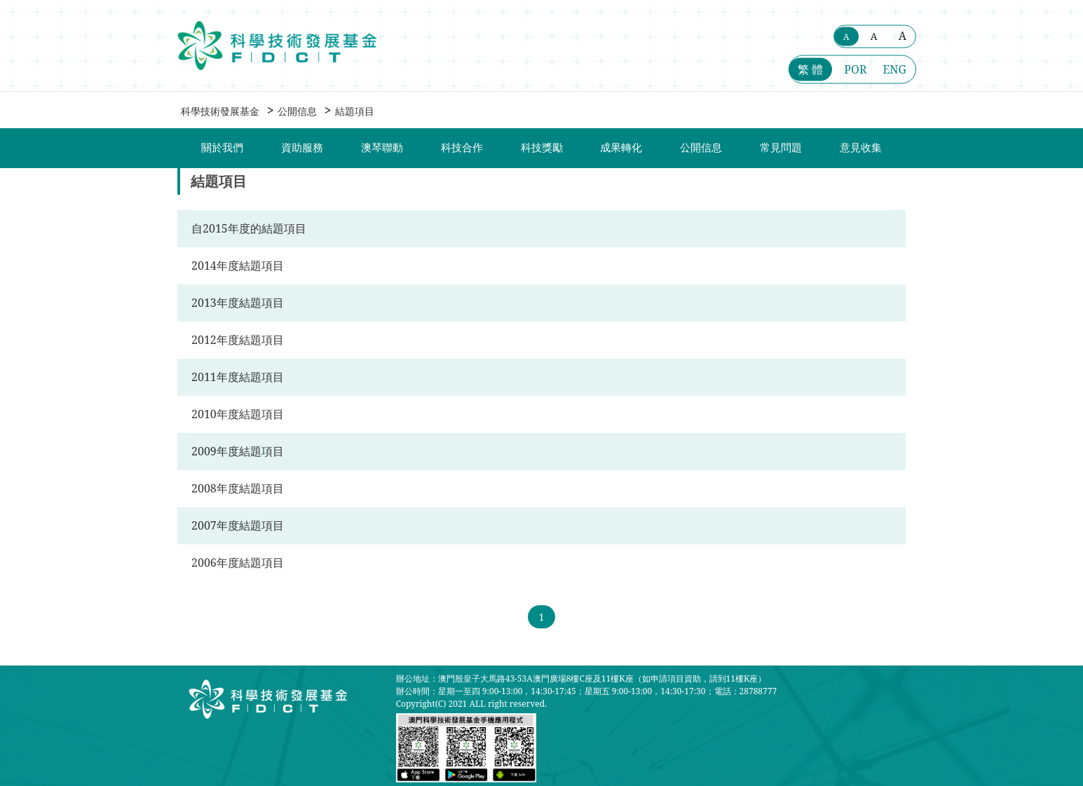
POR (855, 69)
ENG (894, 69)
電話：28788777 (745, 691)
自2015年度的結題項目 (248, 228)
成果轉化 (621, 147)
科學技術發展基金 (220, 111)
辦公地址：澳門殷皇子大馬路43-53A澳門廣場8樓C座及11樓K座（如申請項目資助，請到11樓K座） (581, 678)
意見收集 (861, 147)
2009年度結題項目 (237, 451)
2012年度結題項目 (237, 339)
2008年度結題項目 (237, 488)
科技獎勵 (542, 147)
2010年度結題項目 (237, 414)
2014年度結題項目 (237, 265)
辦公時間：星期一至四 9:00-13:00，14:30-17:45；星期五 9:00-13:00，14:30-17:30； (555, 691)
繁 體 (810, 69)
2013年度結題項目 (237, 302)
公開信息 (297, 111)
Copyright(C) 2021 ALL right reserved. (471, 704)
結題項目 (354, 111)
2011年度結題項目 (237, 377)
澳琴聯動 (382, 147)
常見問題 (781, 147)
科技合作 (462, 147)
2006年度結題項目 (237, 562)
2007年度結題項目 (237, 525)
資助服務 (302, 147)
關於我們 (222, 147)
